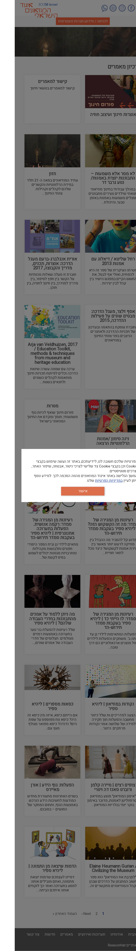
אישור (68, 491)
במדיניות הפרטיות (94, 480)
